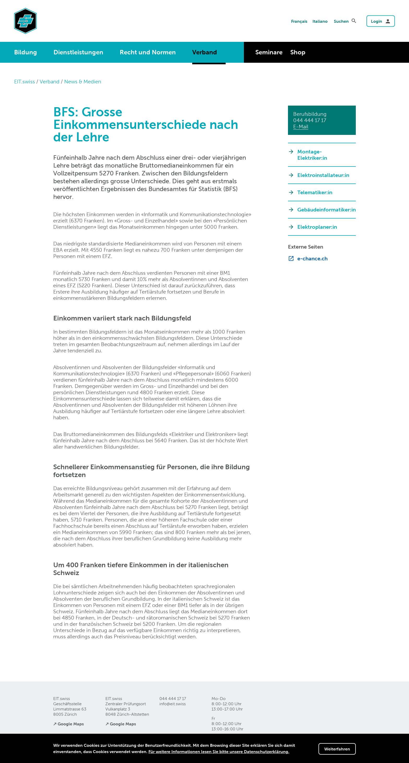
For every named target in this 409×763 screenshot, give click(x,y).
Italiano (320, 21)
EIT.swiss (24, 81)
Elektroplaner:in (317, 227)
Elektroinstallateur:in (323, 175)
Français (299, 21)
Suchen (341, 21)
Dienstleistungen (78, 52)
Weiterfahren (337, 749)
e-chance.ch (312, 258)
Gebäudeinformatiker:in (324, 210)
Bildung (25, 52)
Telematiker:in (314, 192)
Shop (297, 52)
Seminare (268, 52)
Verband (204, 52)
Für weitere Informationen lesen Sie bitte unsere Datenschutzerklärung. (218, 751)
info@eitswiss (172, 704)
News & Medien (82, 81)
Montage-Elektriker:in (312, 155)
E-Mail (300, 126)
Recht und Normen (148, 52)
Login (376, 21)
